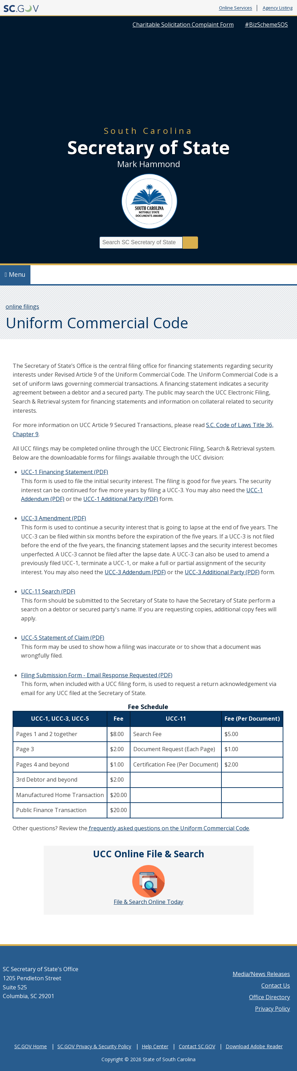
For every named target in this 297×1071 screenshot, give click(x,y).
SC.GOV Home (30, 1046)
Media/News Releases (261, 974)
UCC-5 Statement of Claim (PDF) (62, 637)
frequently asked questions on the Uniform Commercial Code (168, 828)
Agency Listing (277, 8)
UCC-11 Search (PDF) (48, 591)
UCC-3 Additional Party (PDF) (222, 572)
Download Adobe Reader (254, 1046)
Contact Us (275, 985)
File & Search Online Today (148, 885)
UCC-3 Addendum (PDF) (135, 572)
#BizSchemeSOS (266, 24)
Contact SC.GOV (197, 1046)
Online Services (235, 8)
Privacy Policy (272, 1008)
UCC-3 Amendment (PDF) (53, 518)
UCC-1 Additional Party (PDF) (120, 499)
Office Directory (269, 997)
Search (190, 242)
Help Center (155, 1046)
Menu (15, 274)
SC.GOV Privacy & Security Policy (94, 1046)
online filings (22, 306)
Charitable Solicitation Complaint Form (183, 24)
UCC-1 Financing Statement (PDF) (64, 472)
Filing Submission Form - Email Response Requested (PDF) (96, 675)
